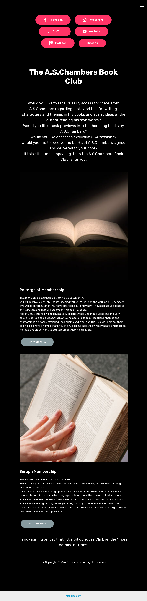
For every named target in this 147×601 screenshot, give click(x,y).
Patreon (58, 43)
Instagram (93, 20)
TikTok (55, 32)
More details (37, 341)
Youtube (91, 32)
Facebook (53, 20)
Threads (92, 43)
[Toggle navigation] (142, 5)
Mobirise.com (73, 595)
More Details (37, 523)
